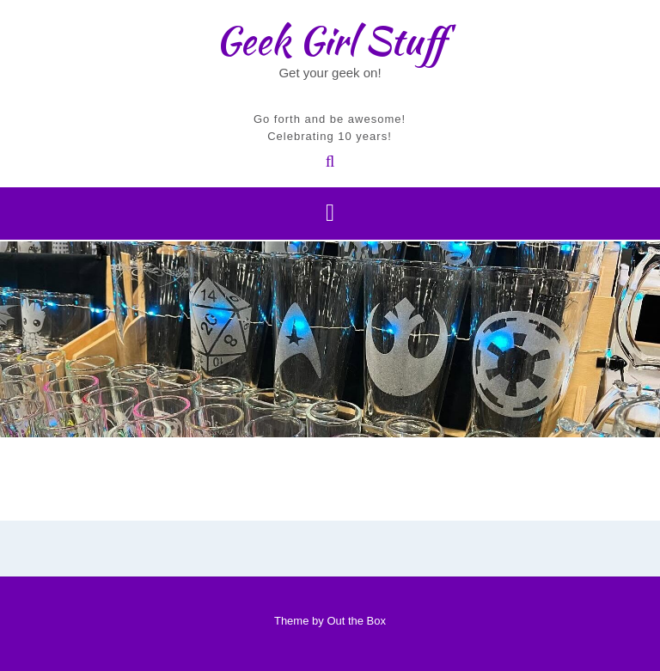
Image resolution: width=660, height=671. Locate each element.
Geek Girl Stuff (330, 40)
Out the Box (356, 620)
